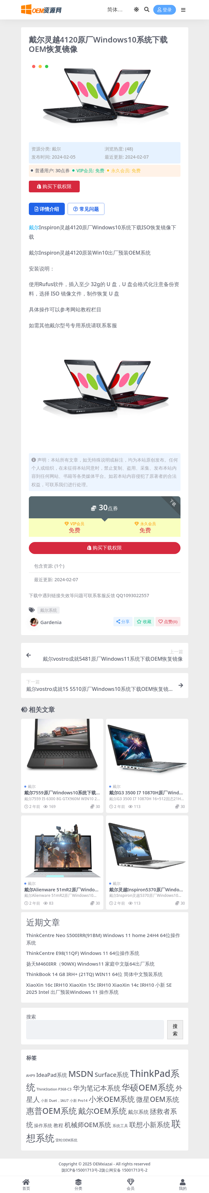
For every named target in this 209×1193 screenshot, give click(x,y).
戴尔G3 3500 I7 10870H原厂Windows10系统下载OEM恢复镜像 (145, 795)
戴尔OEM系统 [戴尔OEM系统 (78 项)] (102, 1111)
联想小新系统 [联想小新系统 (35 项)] (149, 1124)
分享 (123, 621)
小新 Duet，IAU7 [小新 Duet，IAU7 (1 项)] (54, 1100)
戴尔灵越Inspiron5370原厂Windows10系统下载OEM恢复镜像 (146, 892)
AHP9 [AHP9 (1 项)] (30, 1075)
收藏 (144, 621)
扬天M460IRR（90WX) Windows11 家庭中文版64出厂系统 (90, 963)
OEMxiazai (102, 1164)
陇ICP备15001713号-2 (81, 1170)
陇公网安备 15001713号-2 (124, 1170)
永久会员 (145, 524)
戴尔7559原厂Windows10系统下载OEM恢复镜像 (62, 795)
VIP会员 (74, 524)
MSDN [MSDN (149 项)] (81, 1073)
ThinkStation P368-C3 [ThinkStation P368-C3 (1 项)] (53, 1089)
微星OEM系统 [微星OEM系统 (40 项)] (157, 1099)
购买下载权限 (54, 186)
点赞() (167, 621)
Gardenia (45, 622)
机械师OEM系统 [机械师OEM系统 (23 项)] (87, 1124)
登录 (164, 9)
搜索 (31, 1016)
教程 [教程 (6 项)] (58, 1125)
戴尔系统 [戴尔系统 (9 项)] (138, 1111)
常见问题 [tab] (86, 209)
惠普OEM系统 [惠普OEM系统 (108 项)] (51, 1110)
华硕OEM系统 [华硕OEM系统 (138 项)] (148, 1087)
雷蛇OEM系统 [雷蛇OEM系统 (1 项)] (66, 1140)
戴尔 (56, 149)
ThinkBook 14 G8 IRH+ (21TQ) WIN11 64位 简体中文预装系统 (94, 974)
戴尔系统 (48, 610)
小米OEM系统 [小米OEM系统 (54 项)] (112, 1099)
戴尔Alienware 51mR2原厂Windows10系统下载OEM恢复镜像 (61, 892)
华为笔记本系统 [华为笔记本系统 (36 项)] (97, 1087)
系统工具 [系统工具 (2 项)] (120, 1125)
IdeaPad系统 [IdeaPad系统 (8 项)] (51, 1075)
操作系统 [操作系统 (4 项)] (43, 1125)
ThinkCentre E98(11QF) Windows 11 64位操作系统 (83, 953)
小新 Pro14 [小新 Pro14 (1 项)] (78, 1100)
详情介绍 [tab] (47, 209)
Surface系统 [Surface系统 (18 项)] (112, 1074)
